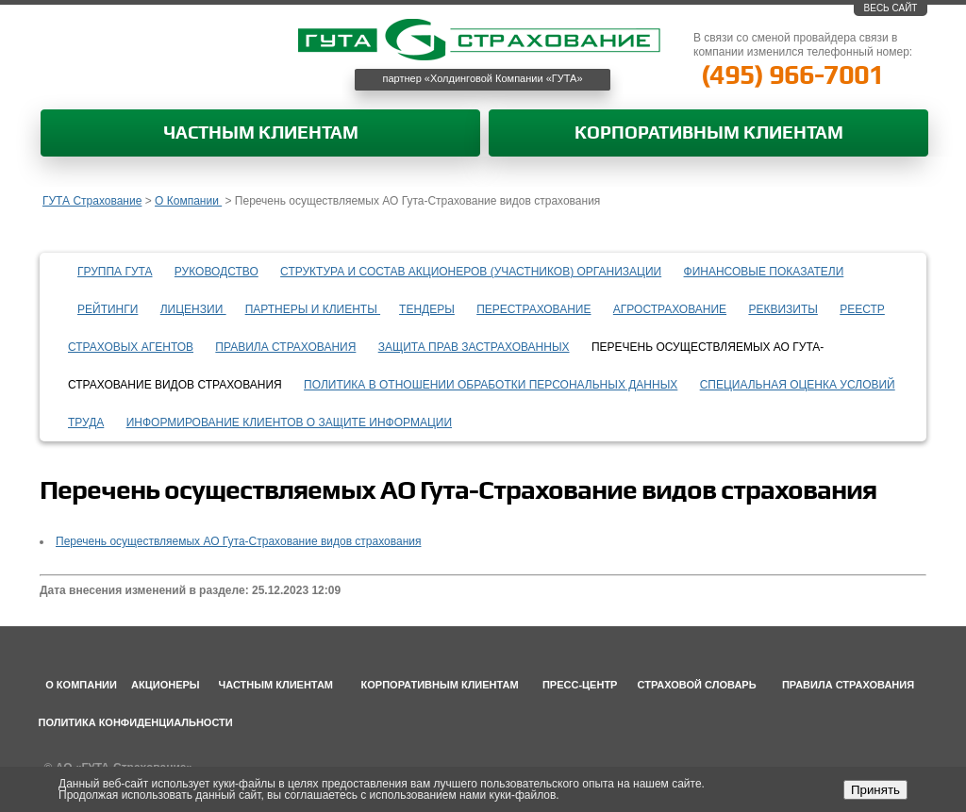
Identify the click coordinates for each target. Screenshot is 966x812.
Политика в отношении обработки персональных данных (490, 384)
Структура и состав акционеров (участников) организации (470, 271)
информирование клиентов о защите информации (289, 422)
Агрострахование (669, 309)
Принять (875, 790)
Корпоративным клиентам (709, 133)
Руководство (216, 271)
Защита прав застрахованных (474, 347)
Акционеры (165, 684)
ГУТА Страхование (92, 200)
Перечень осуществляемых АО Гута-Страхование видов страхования (238, 541)
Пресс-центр (580, 684)
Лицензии (193, 309)
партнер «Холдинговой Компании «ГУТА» (483, 78)
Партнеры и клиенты (312, 309)
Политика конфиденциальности (136, 722)
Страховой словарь (697, 684)
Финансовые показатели (764, 271)
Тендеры (427, 309)
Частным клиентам (260, 133)
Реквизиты (782, 309)
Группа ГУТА (115, 271)
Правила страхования (285, 347)
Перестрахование (533, 309)
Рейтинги (107, 309)
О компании (81, 684)
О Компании (188, 200)
